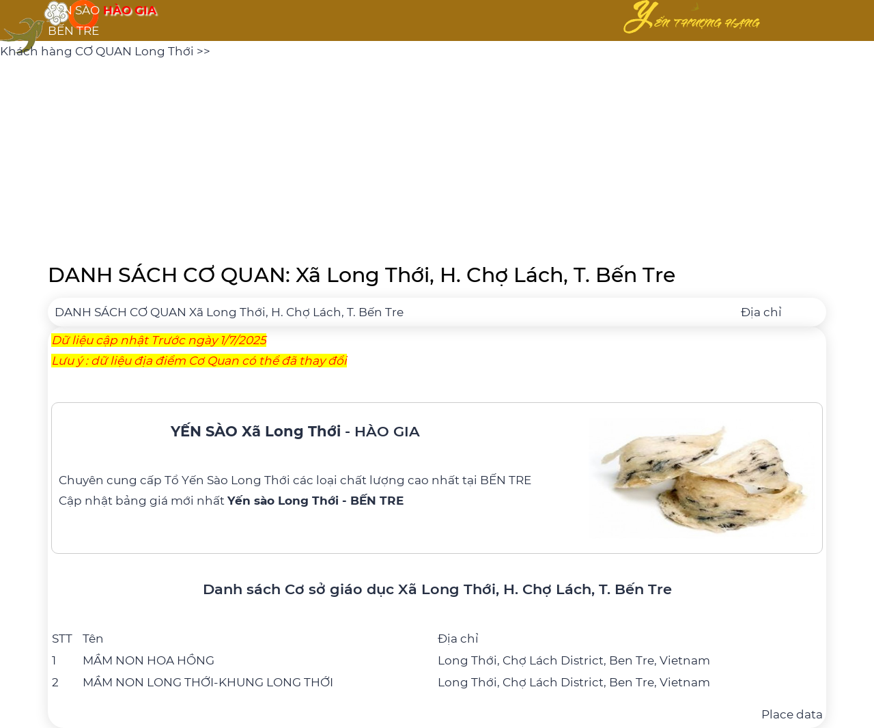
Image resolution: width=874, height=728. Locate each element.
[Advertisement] (437, 157)
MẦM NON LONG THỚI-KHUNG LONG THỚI (208, 682)
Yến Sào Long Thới (236, 480)
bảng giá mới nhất (259, 500)
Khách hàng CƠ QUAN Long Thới (98, 51)
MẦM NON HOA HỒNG (148, 660)
